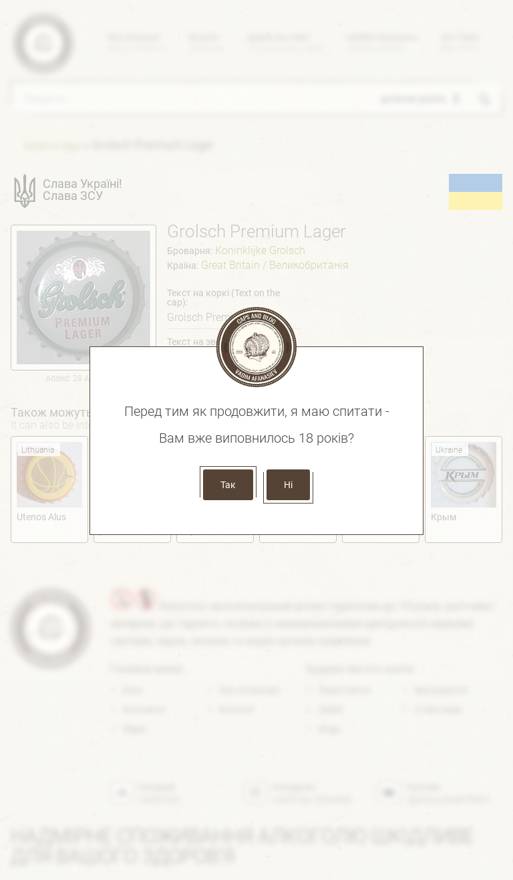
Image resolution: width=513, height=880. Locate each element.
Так (228, 484)
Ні (288, 484)
